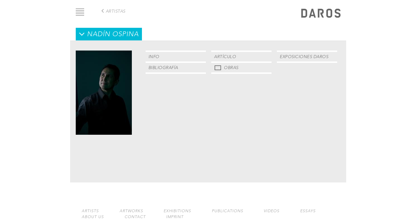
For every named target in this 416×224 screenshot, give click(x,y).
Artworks (131, 211)
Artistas (115, 11)
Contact (135, 216)
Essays (308, 211)
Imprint (174, 216)
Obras (231, 67)
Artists (90, 211)
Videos (271, 211)
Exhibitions (177, 211)
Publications (227, 211)
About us (93, 216)
